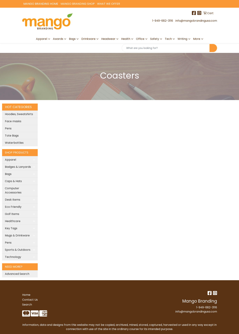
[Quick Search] (166, 48)
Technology (13, 257)
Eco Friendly (13, 207)
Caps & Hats (13, 181)
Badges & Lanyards (18, 167)
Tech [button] (168, 39)
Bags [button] (72, 39)
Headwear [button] (108, 39)
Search (27, 305)
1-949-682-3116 (162, 21)
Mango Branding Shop (78, 4)
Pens (8, 128)
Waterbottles (14, 143)
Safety (154, 39)
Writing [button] (182, 39)
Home (26, 295)
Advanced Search (17, 274)
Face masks (13, 121)
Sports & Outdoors (17, 250)
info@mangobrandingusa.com (196, 21)
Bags (8, 174)
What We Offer (108, 4)
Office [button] (140, 39)
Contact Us (30, 300)
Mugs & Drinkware (17, 235)
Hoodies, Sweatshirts (19, 114)
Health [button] (125, 39)
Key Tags (11, 228)
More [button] (196, 39)
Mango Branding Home (40, 4)
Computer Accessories (13, 190)
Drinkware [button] (88, 39)
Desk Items (12, 200)
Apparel (10, 160)
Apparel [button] (41, 39)
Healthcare (12, 221)
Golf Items (12, 214)
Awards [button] (58, 39)
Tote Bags (12, 136)
